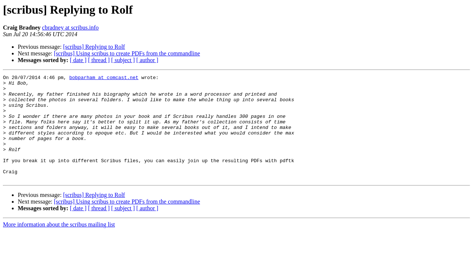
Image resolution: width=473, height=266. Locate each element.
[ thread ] (99, 60)
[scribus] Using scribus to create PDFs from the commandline (127, 53)
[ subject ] (123, 60)
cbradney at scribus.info (70, 27)
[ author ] (147, 60)
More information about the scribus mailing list (59, 245)
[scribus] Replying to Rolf (94, 47)
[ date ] (78, 60)
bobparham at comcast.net (103, 78)
